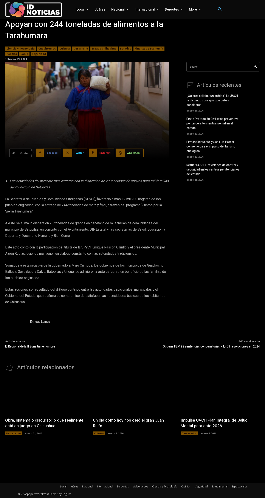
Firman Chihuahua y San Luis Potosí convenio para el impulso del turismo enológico (210, 146)
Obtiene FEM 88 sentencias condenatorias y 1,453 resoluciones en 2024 (211, 346)
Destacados (13, 433)
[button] (220, 9)
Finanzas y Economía (148, 49)
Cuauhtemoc (47, 49)
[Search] (255, 66)
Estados (125, 49)
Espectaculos (240, 486)
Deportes (123, 486)
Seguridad (39, 54)
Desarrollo (80, 49)
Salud (24, 54)
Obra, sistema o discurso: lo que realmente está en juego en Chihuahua (42, 423)
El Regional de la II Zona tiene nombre (30, 346)
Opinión (186, 486)
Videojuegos (140, 486)
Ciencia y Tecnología (20, 49)
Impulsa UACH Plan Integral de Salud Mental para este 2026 (216, 423)
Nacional (87, 486)
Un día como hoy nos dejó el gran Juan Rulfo (130, 423)
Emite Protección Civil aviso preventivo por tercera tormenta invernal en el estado (212, 123)
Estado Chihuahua (104, 49)
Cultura (64, 49)
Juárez (74, 486)
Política (11, 54)
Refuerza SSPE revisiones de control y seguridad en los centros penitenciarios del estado (212, 169)
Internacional (105, 486)
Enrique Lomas (40, 322)
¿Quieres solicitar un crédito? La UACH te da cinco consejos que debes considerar (212, 100)
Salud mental (220, 486)
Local (63, 486)
